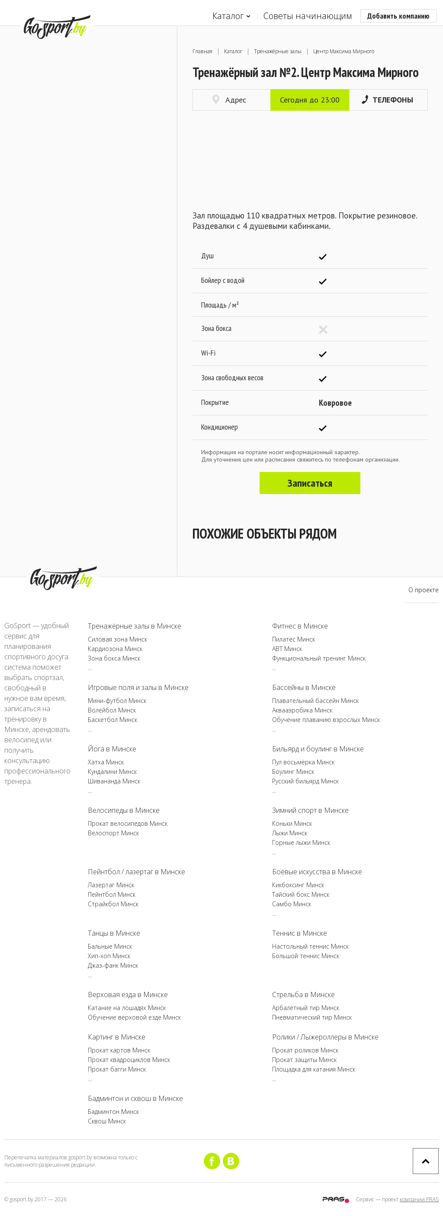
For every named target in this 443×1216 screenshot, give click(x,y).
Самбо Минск (291, 904)
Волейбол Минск (112, 710)
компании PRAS (419, 1199)
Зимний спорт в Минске (310, 810)
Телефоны (387, 100)
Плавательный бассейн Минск (315, 700)
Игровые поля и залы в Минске (138, 687)
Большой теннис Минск (305, 956)
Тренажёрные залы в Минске (134, 626)
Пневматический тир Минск (312, 1017)
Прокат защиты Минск (304, 1060)
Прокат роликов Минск (305, 1050)
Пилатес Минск (293, 639)
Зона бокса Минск (114, 658)
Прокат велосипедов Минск (127, 823)
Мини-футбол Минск (117, 700)
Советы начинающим (307, 16)
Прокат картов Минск (119, 1050)
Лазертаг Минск (111, 885)
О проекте (423, 590)
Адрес (229, 100)
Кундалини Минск (112, 771)
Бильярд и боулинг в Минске (318, 749)
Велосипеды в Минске (124, 810)
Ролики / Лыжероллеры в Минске (325, 1037)
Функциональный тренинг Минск (319, 658)
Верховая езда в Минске (128, 994)
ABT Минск (287, 649)
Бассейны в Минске (304, 687)
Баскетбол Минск (112, 719)
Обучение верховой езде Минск (134, 1017)
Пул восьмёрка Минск (303, 762)
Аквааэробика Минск (302, 710)
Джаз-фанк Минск (113, 965)
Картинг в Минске (116, 1037)
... (90, 668)
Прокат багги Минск (117, 1069)
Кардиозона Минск (115, 649)
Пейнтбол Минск (111, 894)
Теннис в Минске (299, 933)
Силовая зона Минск (117, 639)
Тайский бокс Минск (300, 894)
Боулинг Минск (293, 771)
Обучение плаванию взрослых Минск (326, 719)
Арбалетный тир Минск (305, 1008)
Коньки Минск (292, 823)
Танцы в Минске (114, 933)
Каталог (231, 16)
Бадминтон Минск (113, 1111)
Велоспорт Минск (113, 833)
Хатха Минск (106, 762)
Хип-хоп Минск (109, 956)
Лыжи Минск (289, 833)
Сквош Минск (107, 1121)
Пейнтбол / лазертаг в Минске (136, 871)
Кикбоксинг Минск (298, 885)
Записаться (310, 483)
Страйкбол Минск (113, 904)
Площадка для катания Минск (313, 1069)
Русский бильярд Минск (305, 781)
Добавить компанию (398, 16)
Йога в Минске (112, 749)
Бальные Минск (110, 946)
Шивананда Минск (114, 781)
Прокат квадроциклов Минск (129, 1060)
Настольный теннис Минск (310, 946)
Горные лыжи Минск (301, 842)
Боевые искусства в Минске (317, 871)
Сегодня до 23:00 (310, 100)
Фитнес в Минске (300, 626)
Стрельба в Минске (303, 994)
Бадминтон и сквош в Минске (135, 1098)
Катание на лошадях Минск (127, 1008)
